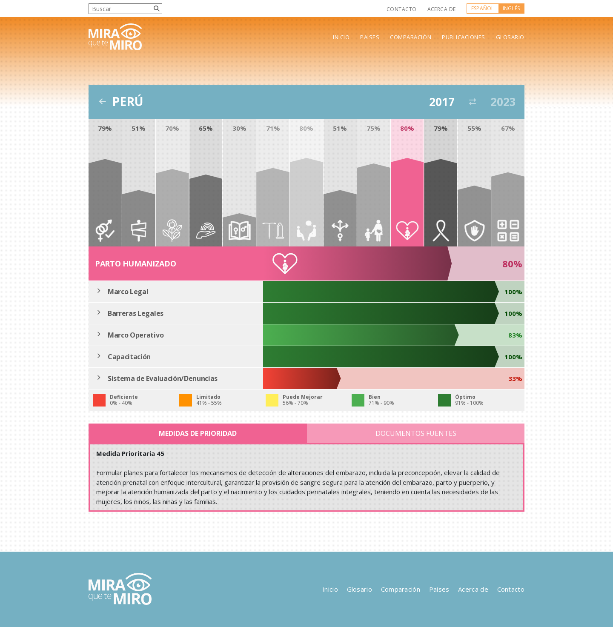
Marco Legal (128, 291)
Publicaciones (463, 37)
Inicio (341, 37)
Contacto (402, 9)
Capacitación (129, 356)
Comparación (410, 37)
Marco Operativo (135, 335)
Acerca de (441, 9)
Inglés (511, 8)
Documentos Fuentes (415, 433)
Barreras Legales (135, 313)
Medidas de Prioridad (198, 433)
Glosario (510, 37)
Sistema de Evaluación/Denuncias (163, 378)
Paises (369, 37)
